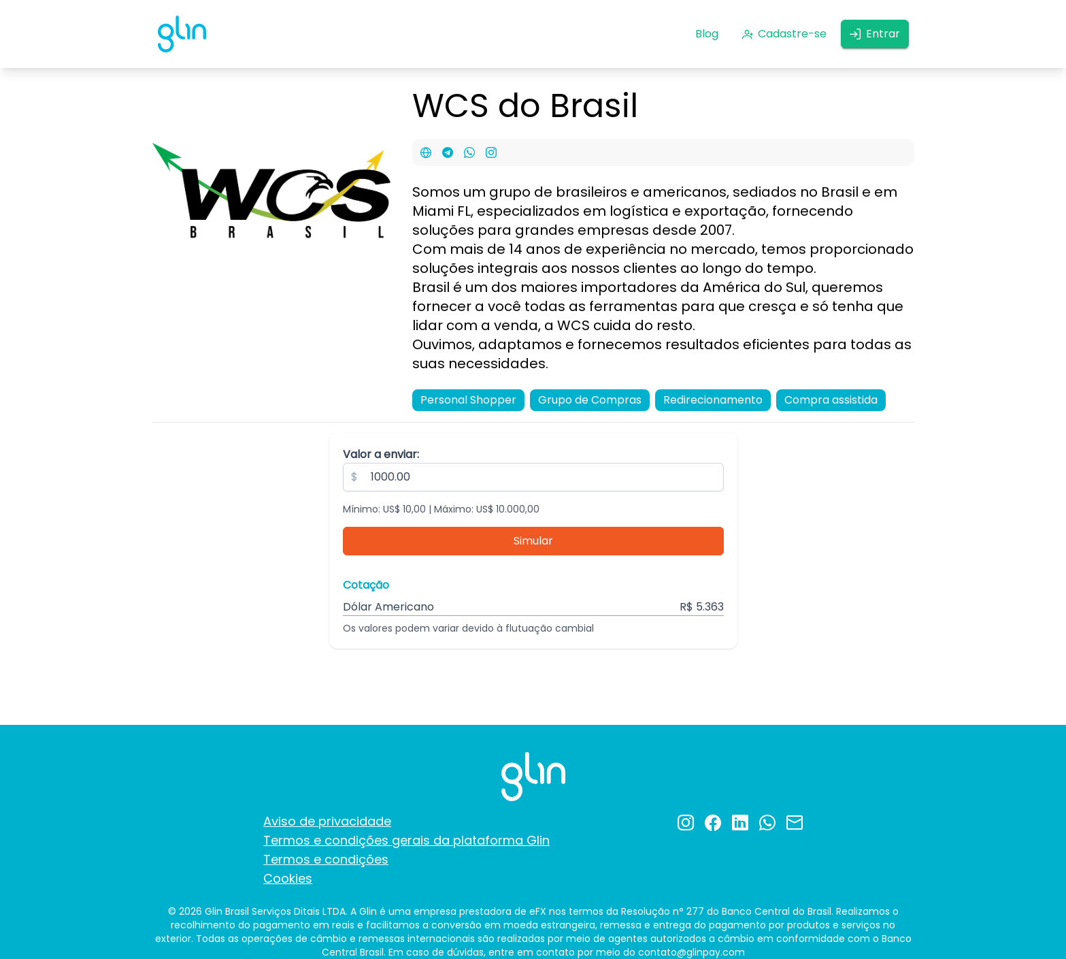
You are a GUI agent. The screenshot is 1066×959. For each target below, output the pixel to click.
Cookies (287, 878)
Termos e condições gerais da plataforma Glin (406, 840)
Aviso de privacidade (327, 821)
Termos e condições (325, 859)
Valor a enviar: (381, 454)
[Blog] (706, 34)
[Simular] (533, 541)
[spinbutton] (533, 477)
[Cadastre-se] (784, 34)
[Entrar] (875, 34)
